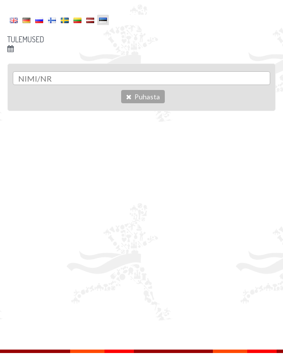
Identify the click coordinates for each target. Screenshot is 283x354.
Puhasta (143, 96)
